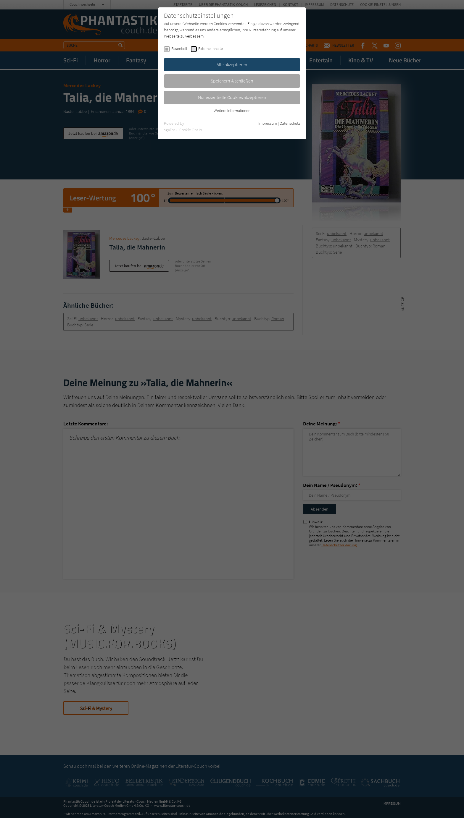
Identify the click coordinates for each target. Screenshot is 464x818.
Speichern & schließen (232, 81)
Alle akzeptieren (232, 64)
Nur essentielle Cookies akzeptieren (232, 97)
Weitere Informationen (232, 110)
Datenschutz (290, 123)
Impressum (267, 123)
